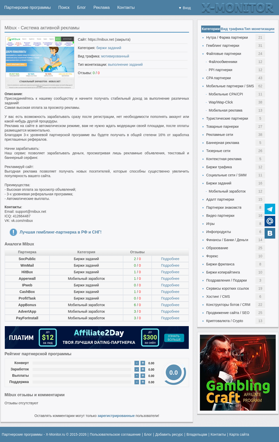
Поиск (63, 7)
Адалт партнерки (220, 199)
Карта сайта (239, 434)
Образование (217, 248)
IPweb (27, 285)
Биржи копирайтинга (223, 272)
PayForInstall (27, 318)
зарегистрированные (116, 416)
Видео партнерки (220, 216)
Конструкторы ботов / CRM (228, 305)
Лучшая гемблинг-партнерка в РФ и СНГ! (61, 232)
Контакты (126, 7)
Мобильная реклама (225, 110)
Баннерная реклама (222, 143)
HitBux (27, 272)
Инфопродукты (218, 232)
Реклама (102, 7)
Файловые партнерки (223, 54)
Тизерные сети (218, 151)
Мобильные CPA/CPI (226, 94)
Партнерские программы (27, 7)
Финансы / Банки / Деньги (227, 240)
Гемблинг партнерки (222, 46)
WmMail (27, 265)
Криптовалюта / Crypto (224, 321)
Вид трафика (232, 29)
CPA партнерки (218, 78)
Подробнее (170, 259)
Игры (210, 224)
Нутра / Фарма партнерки (227, 37)
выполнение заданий (125, 64)
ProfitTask (27, 298)
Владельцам (197, 434)
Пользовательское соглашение (115, 434)
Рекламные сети (219, 135)
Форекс (212, 256)
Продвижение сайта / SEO (227, 313)
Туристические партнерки (227, 118)
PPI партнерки (220, 70)
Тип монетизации (259, 29)
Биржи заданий (86, 259)
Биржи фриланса (220, 264)
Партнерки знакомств (223, 207)
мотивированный (115, 56)
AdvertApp (27, 311)
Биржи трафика (219, 167)
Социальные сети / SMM (226, 175)
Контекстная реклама (224, 159)
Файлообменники (223, 62)
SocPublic (27, 259)
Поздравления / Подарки (226, 280)
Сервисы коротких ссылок (227, 288)
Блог (81, 7)
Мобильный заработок (86, 279)
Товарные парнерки (222, 126)
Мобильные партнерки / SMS (230, 86)
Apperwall (27, 279)
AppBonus (27, 305)
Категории (211, 29)
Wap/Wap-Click (221, 102)
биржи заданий (108, 48)
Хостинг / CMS (218, 296)
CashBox (27, 292)
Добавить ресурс (169, 434)
